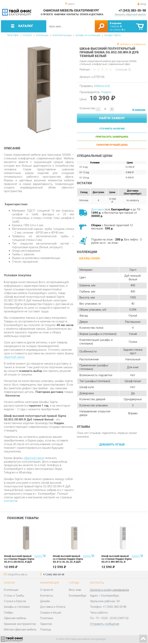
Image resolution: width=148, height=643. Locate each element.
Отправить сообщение (104, 624)
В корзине (115, 23)
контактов (10, 501)
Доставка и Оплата (52, 607)
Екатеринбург (78, 595)
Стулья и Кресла (15, 601)
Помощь (45, 629)
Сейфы (8, 612)
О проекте (47, 14)
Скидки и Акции (50, 612)
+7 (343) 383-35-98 (132, 10)
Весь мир (75, 590)
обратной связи (14, 357)
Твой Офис (13, 35)
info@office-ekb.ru (17, 574)
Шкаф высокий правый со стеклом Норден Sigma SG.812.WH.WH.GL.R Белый (116, 560)
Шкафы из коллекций (88, 35)
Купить (38, 556)
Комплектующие (62, 35)
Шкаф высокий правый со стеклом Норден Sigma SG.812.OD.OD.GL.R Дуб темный (19, 560)
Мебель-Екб (102, 86)
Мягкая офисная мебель (20, 629)
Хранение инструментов (20, 624)
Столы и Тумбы (14, 595)
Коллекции (42, 35)
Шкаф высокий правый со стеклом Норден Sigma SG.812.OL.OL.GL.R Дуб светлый (68, 560)
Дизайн (45, 601)
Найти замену (112, 118)
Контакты (72, 14)
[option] (39, 91)
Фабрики (59, 14)
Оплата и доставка (91, 14)
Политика (46, 618)
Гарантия (46, 624)
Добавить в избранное (133, 44)
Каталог (27, 35)
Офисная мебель (15, 618)
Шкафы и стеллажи (17, 607)
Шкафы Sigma (112, 35)
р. (124, 29)
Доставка (97, 209)
